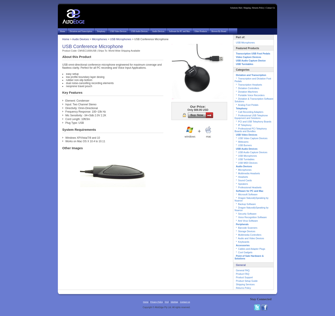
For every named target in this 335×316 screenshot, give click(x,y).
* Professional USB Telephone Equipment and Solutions (251, 116)
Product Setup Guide (247, 281)
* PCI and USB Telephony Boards (253, 121)
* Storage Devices (245, 231)
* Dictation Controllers (247, 88)
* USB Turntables (245, 159)
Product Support (244, 277)
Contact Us (270, 8)
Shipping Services (245, 284)
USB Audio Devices (139, 31)
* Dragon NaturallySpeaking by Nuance (252, 199)
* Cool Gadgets (244, 252)
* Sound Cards (244, 180)
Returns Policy (258, 8)
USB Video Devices (118, 31)
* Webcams (242, 141)
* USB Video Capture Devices (251, 138)
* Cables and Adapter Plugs (250, 249)
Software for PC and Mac (179, 31)
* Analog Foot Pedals (247, 105)
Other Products (200, 31)
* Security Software (246, 213)
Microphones (99, 39)
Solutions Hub (236, 8)
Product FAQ (242, 274)
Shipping (247, 8)
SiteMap (174, 302)
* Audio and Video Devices (250, 238)
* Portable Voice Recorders (250, 95)
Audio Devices (158, 31)
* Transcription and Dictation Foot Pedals (253, 80)
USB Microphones (120, 39)
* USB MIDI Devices (246, 163)
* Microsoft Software (246, 194)
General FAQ (242, 270)
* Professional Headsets (249, 187)
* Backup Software (246, 204)
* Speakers (242, 184)
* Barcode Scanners (246, 227)
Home (62, 31)
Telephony (101, 31)
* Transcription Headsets (249, 84)
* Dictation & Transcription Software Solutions (254, 100)
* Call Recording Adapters (249, 112)
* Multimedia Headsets (248, 173)
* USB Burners (244, 145)
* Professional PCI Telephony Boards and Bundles (251, 130)
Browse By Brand (219, 31)
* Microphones (243, 170)
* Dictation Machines (247, 91)
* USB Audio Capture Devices (251, 152)
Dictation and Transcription (81, 31)
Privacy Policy (156, 302)
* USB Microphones (246, 155)
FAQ (167, 302)
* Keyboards (242, 242)
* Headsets (242, 177)
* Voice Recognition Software (251, 217)
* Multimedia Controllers (248, 234)
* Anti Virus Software (247, 220)
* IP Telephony (243, 125)
